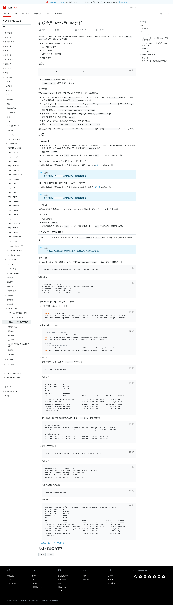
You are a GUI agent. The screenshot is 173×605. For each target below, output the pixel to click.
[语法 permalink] (45, 63)
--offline (145, 48)
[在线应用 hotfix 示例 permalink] (65, 229)
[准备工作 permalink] (49, 254)
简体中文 (163, 14)
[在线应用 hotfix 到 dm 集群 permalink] (84, 23)
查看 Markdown (82, 30)
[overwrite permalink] (52, 138)
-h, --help (145, 51)
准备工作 (145, 58)
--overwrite (146, 35)
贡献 (43, 30)
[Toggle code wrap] (129, 70)
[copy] (133, 70)
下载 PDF (100, 30)
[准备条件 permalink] (49, 85)
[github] (135, 540)
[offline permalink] (48, 202)
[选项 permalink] (45, 131)
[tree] (16, 214)
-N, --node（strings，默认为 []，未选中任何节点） (155, 39)
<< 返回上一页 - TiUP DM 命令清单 (52, 507)
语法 (141, 25)
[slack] (154, 540)
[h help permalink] (50, 212)
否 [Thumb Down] (51, 518)
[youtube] (163, 540)
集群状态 (98, 162)
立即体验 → (123, 2)
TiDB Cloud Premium (56, 2)
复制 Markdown (61, 30)
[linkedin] (145, 540)
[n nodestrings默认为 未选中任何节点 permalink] (90, 158)
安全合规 (55, 564)
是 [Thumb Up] (42, 518)
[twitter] (140, 540)
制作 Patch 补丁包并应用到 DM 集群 (154, 61)
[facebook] (149, 540)
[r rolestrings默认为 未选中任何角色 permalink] (89, 180)
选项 (141, 32)
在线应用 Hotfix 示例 (147, 55)
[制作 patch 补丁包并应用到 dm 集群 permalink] (76, 292)
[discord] (159, 540)
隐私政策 (45, 564)
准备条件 (145, 28)
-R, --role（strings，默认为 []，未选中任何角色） (154, 44)
